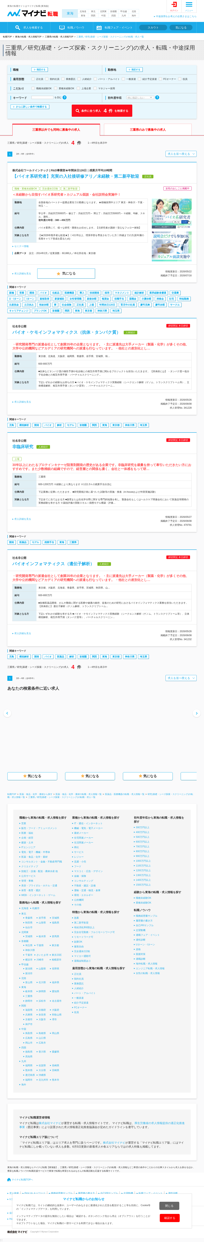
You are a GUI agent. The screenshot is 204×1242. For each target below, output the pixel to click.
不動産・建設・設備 (85, 885)
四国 (113, 15)
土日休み (29, 304)
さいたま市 (42, 955)
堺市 (54, 1019)
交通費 (175, 292)
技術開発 (94, 292)
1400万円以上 (143, 880)
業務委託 (79, 983)
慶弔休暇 (160, 304)
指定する (41, 69)
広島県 (28, 1038)
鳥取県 (28, 1033)
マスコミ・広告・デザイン (88, 871)
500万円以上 (142, 837)
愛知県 (55, 991)
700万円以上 (142, 846)
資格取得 (44, 298)
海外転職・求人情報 (146, 963)
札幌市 (35, 908)
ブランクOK (40, 310)
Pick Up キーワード (35, 1193)
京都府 (42, 1010)
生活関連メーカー (83, 842)
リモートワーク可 (83, 937)
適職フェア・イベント (148, 935)
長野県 (55, 968)
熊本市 (55, 1079)
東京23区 (57, 955)
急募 (76, 917)
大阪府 (55, 1010)
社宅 (171, 298)
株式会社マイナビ (50, 1123)
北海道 (83, 11)
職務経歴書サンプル (146, 915)
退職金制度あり (82, 960)
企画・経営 (27, 837)
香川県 (42, 1051)
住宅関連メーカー (83, 837)
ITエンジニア (28, 847)
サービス (79, 852)
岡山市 (28, 1042)
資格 (138, 949)
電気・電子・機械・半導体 (35, 852)
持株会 (160, 298)
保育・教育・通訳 (30, 890)
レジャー (79, 856)
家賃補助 (59, 298)
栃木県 (42, 936)
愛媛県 (55, 1051)
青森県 (28, 917)
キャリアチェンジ (18, 310)
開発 (31, 292)
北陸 (134, 11)
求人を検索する (33, 27)
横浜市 (28, 959)
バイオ (43, 292)
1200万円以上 (143, 870)
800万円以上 (142, 851)
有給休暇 (44, 304)
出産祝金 (14, 304)
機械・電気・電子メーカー (88, 828)
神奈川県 (102, 310)
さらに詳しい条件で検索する (31, 106)
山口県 (42, 1038)
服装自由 (79, 946)
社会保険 (66, 304)
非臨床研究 (22, 446)
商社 (76, 847)
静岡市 (28, 1001)
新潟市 (28, 973)
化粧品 (55, 292)
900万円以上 (142, 856)
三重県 (72, 542)
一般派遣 (79, 998)
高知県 (28, 1056)
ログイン (174, 10)
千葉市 (28, 955)
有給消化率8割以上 (84, 927)
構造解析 (24, 425)
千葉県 (40, 945)
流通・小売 (80, 861)
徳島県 (28, 1051)
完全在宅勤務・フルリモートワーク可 (94, 932)
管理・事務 (27, 880)
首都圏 (113, 11)
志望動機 (140, 930)
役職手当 (119, 298)
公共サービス (28, 876)
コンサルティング (83, 880)
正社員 (80, 304)
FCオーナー (80, 1007)
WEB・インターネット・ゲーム (38, 895)
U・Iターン (15, 298)
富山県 (28, 982)
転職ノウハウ (76, 27)
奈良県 (42, 1014)
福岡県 (28, 1065)
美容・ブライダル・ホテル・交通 (39, 885)
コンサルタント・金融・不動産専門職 (41, 861)
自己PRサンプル (145, 925)
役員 (76, 1012)
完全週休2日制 (82, 951)
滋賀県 (28, 1010)
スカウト (153, 27)
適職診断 (140, 958)
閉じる (169, 1205)
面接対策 (140, 954)
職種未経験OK (143, 898)
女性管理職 (75, 298)
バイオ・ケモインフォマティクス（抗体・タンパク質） (66, 332)
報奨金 (105, 298)
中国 (103, 15)
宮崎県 (55, 1070)
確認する (169, 1217)
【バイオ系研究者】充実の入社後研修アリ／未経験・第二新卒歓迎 (75, 176)
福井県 (55, 982)
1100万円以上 (143, 865)
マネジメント (122, 292)
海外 (134, 15)
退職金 (132, 298)
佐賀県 (42, 1065)
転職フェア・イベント (119, 27)
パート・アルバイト (85, 993)
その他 (77, 904)
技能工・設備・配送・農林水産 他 (39, 871)
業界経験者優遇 (157, 292)
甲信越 (123, 11)
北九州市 (43, 1079)
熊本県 (28, 1070)
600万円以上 (142, 841)
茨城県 (28, 936)
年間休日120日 (107, 304)
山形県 (42, 922)
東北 (93, 11)
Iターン (30, 298)
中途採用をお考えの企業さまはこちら (176, 16)
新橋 (11, 292)
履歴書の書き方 (144, 920)
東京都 (88, 310)
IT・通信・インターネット (88, 823)
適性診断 (140, 939)
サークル (175, 304)
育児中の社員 (128, 304)
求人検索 (14, 1193)
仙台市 (28, 927)
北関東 (103, 11)
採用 (107, 292)
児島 (11, 425)
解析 (59, 425)
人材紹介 (79, 988)
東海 (70, 13)
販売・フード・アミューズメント (39, 828)
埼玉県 (116, 310)
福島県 (55, 922)
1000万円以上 (143, 860)
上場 (91, 304)
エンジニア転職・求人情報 (150, 968)
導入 (81, 292)
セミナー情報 (21, 246)
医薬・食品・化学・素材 (34, 856)
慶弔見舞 (145, 304)
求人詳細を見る (22, 273)
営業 (21, 292)
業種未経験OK (143, 902)
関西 (93, 15)
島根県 (42, 1033)
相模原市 (56, 959)
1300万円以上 (143, 875)
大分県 (42, 1070)
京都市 (28, 1019)
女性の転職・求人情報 (148, 973)
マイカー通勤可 (82, 956)
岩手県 (42, 917)
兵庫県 (28, 1014)
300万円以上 (142, 827)
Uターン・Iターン (145, 944)
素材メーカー (81, 833)
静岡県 (42, 991)
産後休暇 (91, 298)
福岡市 (28, 1079)
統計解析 (139, 292)
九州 (124, 15)
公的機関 (79, 900)
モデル (70, 425)
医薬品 (22, 542)
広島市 (42, 1042)
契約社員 (79, 978)
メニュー (189, 10)
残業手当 (49, 542)
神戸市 (28, 1024)
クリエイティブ (29, 866)
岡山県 (55, 1033)
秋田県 (28, 922)
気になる (181, 27)
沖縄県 (42, 1075)
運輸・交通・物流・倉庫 (87, 890)
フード (77, 866)
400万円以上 (142, 832)
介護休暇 (146, 298)
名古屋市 (57, 1001)
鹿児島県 (30, 1075)
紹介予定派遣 (81, 1002)
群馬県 (55, 936)
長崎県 (55, 1065)
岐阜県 (28, 991)
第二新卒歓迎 (81, 922)
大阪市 (42, 1019)
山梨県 (42, 968)
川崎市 (40, 959)
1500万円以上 (143, 884)
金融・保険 (80, 876)
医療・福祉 (27, 833)
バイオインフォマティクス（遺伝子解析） (53, 563)
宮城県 (55, 917)
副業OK (78, 941)
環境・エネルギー (83, 895)
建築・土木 (27, 842)
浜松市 (42, 1001)
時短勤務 (184, 298)
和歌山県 (57, 1014)
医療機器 (69, 292)
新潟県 (28, 968)
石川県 (42, 982)
